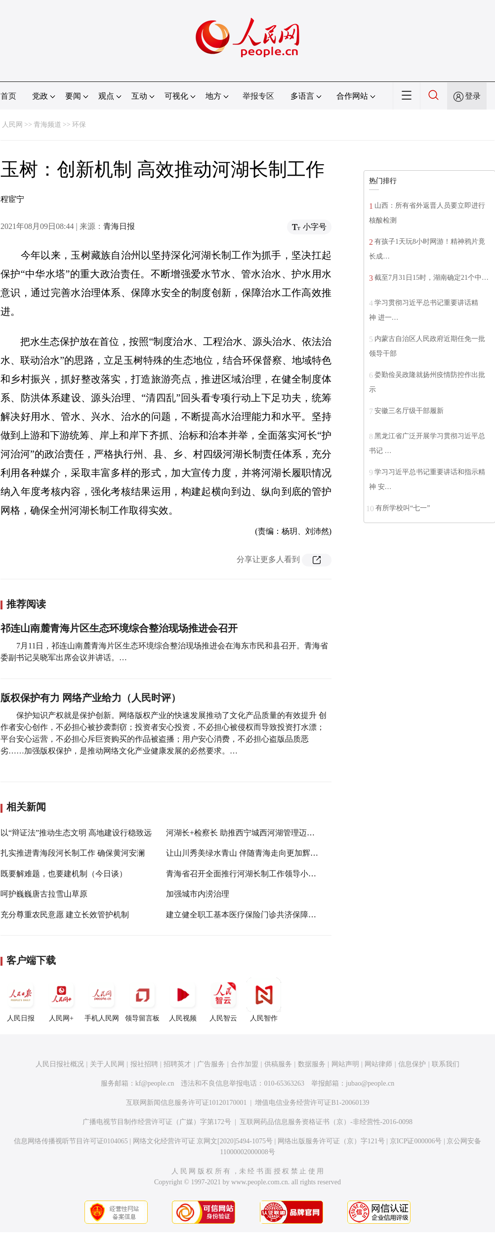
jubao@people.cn (370, 1083)
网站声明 (345, 1064)
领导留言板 (142, 1000)
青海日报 (119, 226)
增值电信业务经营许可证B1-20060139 (312, 1102)
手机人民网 (101, 1000)
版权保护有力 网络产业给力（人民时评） (90, 697)
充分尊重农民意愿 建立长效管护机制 (64, 914)
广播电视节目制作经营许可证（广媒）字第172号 (156, 1122)
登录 (473, 96)
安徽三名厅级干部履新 (409, 410)
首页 (8, 96)
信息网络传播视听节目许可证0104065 (71, 1141)
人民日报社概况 (60, 1064)
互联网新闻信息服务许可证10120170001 (186, 1102)
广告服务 (211, 1064)
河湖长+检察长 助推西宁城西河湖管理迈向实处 (248, 833)
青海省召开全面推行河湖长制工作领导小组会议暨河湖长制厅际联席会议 (292, 873)
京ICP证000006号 (416, 1141)
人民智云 (223, 1000)
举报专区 (258, 96)
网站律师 (378, 1064)
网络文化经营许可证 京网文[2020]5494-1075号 (203, 1141)
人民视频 (182, 1000)
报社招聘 (144, 1064)
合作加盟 (244, 1064)
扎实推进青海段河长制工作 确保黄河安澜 (72, 853)
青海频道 (47, 124)
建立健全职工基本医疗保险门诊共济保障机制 (245, 914)
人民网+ (61, 1000)
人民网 (12, 124)
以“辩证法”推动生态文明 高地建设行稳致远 (76, 833)
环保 (79, 124)
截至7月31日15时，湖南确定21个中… (431, 277)
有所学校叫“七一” (402, 508)
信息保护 (412, 1064)
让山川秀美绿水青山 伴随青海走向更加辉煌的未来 (254, 853)
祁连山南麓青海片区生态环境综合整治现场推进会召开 (119, 628)
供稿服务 (278, 1064)
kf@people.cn (154, 1083)
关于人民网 (107, 1064)
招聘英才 (177, 1064)
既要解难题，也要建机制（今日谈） (63, 873)
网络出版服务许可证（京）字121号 (331, 1141)
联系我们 (445, 1064)
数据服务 (312, 1064)
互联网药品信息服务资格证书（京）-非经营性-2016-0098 (326, 1122)
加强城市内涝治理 (197, 894)
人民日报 (20, 1000)
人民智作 (264, 1000)
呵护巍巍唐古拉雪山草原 (43, 894)
